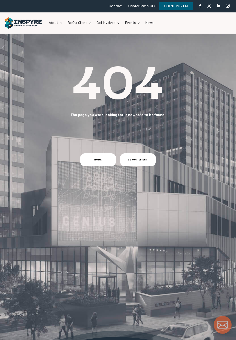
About (53, 23)
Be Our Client (77, 23)
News (149, 23)
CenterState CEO (142, 6)
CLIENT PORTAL (176, 6)
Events (130, 23)
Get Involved (106, 23)
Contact (116, 6)
